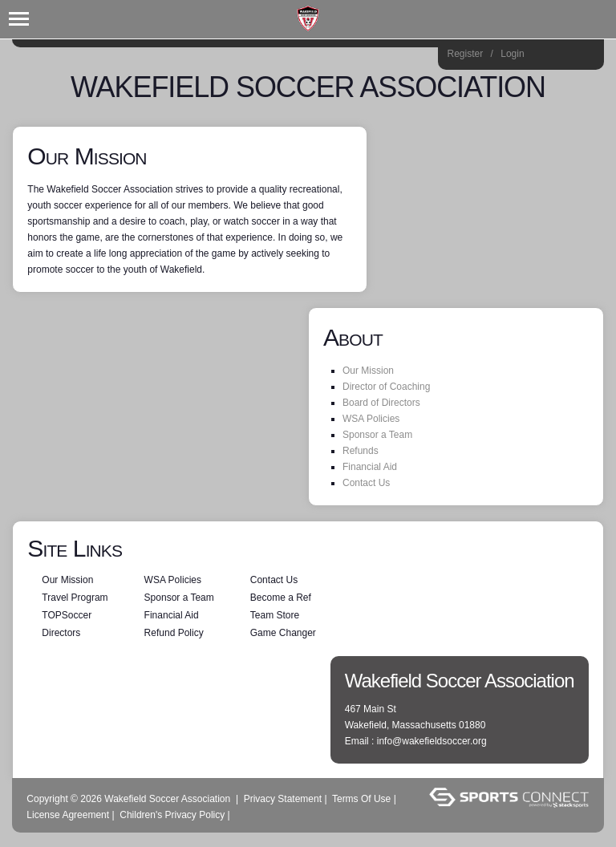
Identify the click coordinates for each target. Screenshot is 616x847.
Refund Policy (174, 632)
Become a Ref (280, 597)
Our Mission (368, 370)
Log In (254, 815)
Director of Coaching (386, 386)
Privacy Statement (283, 798)
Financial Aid (369, 466)
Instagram (542, 56)
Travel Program (74, 597)
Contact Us (366, 482)
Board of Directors (381, 402)
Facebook (564, 56)
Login (512, 53)
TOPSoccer (66, 615)
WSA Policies (370, 418)
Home (586, 56)
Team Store (274, 615)
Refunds (360, 450)
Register (466, 53)
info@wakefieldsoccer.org (432, 741)
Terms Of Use (361, 798)
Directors (61, 632)
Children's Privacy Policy (172, 815)
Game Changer (283, 632)
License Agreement (67, 815)
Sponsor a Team (377, 434)
